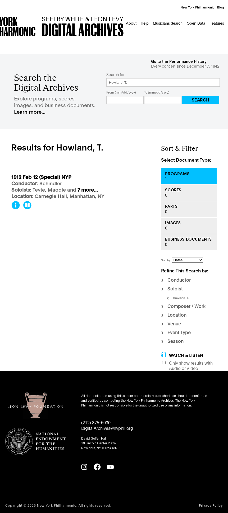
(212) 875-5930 (96, 422)
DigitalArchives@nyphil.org (107, 428)
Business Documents (188, 239)
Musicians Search (168, 22)
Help (145, 22)
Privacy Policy (211, 505)
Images (173, 222)
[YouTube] (110, 467)
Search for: (115, 74)
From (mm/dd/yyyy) (121, 92)
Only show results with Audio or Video (191, 365)
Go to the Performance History (179, 61)
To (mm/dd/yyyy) (156, 92)
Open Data (196, 22)
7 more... (87, 190)
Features (216, 22)
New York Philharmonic (197, 7)
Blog (220, 7)
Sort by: (166, 260)
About (131, 22)
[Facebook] (97, 467)
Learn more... (29, 111)
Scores (173, 190)
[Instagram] (84, 467)
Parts (171, 206)
